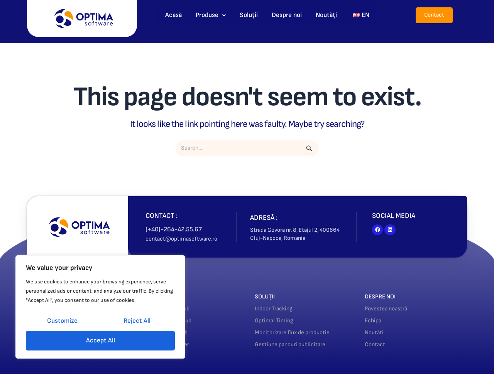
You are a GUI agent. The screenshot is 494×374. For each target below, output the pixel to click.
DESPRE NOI (383, 296)
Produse (211, 15)
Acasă (173, 15)
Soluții (249, 15)
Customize (62, 321)
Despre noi (287, 15)
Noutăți (326, 15)
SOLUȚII (267, 296)
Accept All (100, 340)
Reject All (137, 321)
